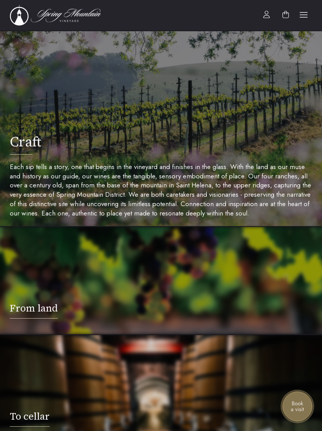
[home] (59, 15)
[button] (303, 15)
